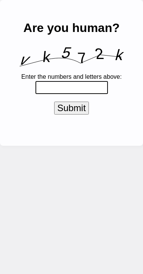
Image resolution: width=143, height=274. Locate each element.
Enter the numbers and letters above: (71, 76)
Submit (71, 109)
